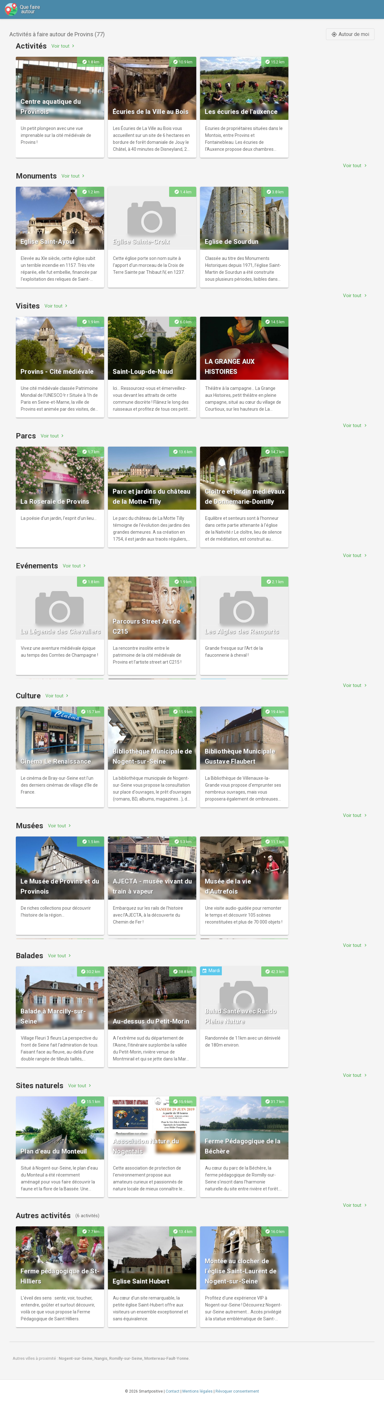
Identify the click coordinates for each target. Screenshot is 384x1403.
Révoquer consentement (237, 1391)
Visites (28, 306)
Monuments (36, 176)
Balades (29, 955)
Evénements (37, 565)
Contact (173, 1391)
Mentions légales (197, 1391)
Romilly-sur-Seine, (126, 1358)
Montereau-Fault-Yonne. (167, 1358)
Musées (29, 825)
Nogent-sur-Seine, (76, 1358)
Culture (28, 695)
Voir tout (63, 46)
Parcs (26, 435)
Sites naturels (39, 1085)
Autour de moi (350, 34)
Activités (31, 46)
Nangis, (101, 1358)
